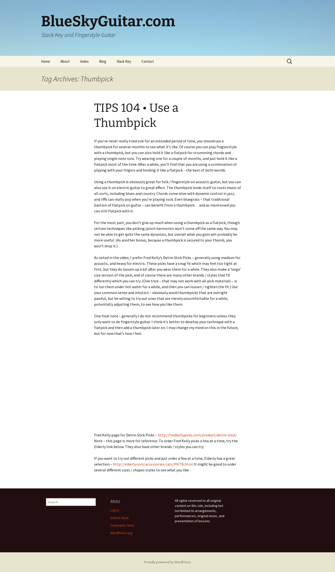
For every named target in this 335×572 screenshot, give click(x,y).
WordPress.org (121, 533)
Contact (147, 61)
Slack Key (124, 61)
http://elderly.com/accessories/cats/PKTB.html (153, 464)
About (65, 61)
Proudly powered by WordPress (167, 562)
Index (84, 61)
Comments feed (122, 525)
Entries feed (119, 518)
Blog (102, 61)
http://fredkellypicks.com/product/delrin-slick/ (197, 435)
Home (45, 61)
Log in (114, 510)
